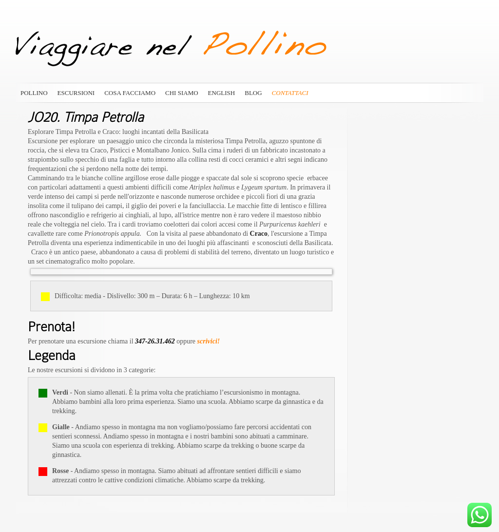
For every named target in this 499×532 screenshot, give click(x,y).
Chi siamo (181, 92)
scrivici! (208, 341)
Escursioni (76, 92)
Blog (253, 92)
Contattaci (290, 92)
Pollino (34, 92)
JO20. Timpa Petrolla (86, 117)
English (221, 92)
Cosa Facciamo (129, 92)
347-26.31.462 (155, 341)
